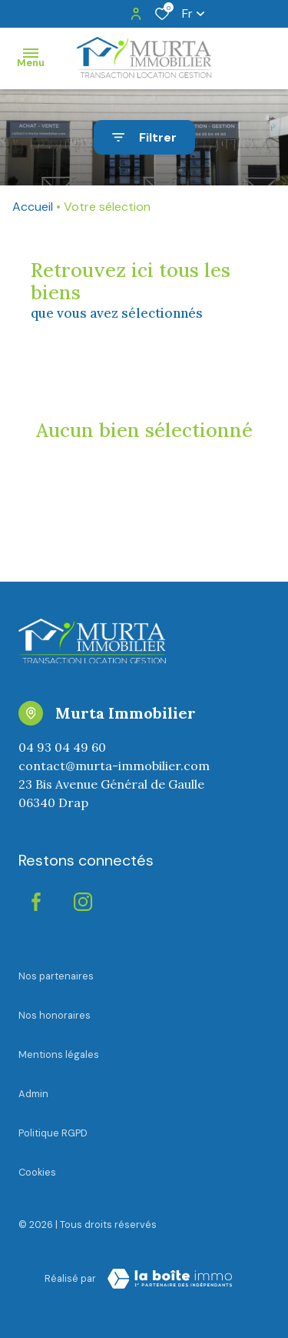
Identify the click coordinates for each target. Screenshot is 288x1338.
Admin (33, 1093)
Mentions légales (58, 1054)
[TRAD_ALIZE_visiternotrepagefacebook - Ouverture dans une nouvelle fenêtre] (36, 902)
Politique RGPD (53, 1132)
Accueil (32, 207)
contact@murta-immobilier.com (114, 765)
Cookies (37, 1172)
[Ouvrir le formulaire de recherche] (144, 137)
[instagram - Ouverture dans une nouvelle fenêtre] (83, 902)
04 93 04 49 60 (62, 747)
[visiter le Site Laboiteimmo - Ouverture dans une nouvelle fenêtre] (169, 1279)
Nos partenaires (56, 976)
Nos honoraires (54, 1015)
